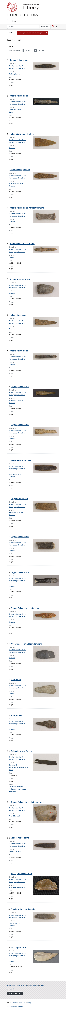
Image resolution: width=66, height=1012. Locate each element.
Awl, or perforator (18, 947)
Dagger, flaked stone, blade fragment (27, 802)
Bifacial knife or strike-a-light (24, 909)
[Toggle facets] (56, 41)
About (13, 985)
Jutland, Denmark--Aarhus (17, 887)
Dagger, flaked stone (19, 60)
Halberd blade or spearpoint (22, 243)
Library (30, 7)
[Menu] (12, 21)
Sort (14, 50)
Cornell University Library (19, 1002)
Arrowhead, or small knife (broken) (26, 644)
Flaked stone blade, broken (22, 134)
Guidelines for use (22, 985)
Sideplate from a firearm (21, 751)
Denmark (12, 148)
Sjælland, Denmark (15, 74)
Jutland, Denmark (14, 816)
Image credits (11, 989)
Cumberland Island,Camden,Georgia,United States (18, 767)
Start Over (12, 33)
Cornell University (12, 7)
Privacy (29, 1002)
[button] (32, 33)
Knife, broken (16, 715)
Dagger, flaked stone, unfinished (25, 608)
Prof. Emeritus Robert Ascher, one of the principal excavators (17, 789)
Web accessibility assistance (15, 1006)
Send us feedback (15, 993)
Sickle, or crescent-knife (21, 873)
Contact (42, 985)
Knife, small (16, 679)
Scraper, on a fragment (20, 279)
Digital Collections (22, 14)
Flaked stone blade (18, 315)
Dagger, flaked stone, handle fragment (27, 208)
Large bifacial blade (19, 498)
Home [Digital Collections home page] (9, 985)
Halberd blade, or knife (20, 169)
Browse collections (33, 985)
